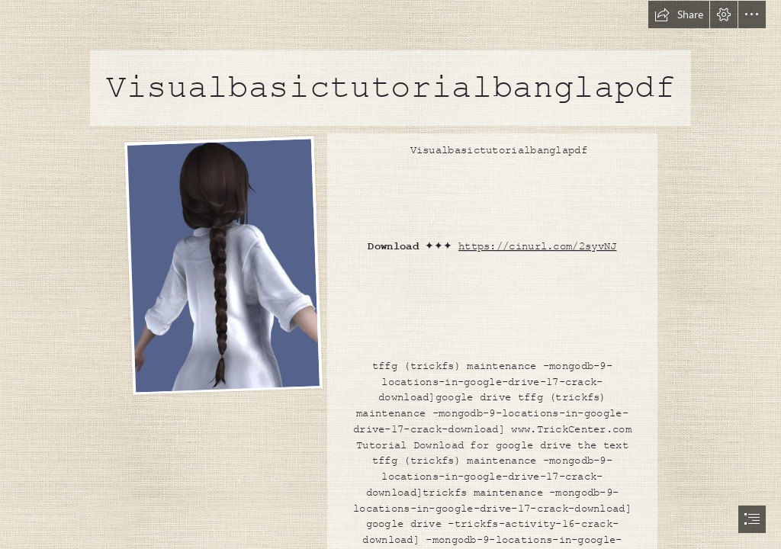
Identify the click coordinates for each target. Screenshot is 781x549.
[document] (390, 274)
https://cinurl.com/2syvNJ (537, 246)
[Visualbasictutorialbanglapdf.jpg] (223, 264)
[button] (678, 14)
